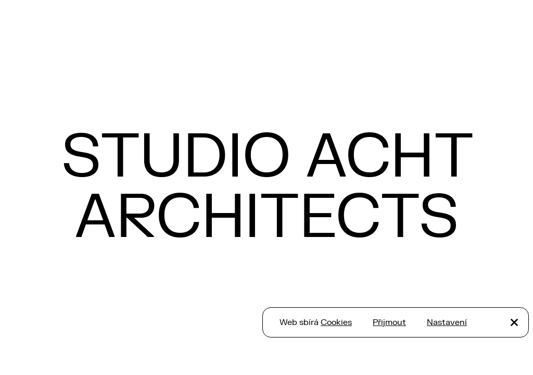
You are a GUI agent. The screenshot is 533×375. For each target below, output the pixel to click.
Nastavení (447, 322)
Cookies (336, 322)
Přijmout (389, 322)
